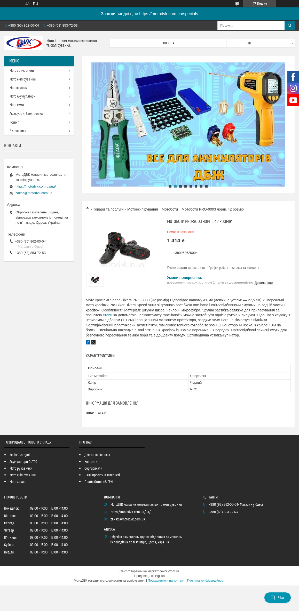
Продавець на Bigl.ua (149, 576)
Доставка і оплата (97, 455)
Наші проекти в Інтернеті (102, 475)
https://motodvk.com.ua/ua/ (35, 186)
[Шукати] (290, 25)
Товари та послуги (108, 209)
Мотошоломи (19, 88)
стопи (107, 315)
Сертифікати (93, 469)
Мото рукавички (21, 469)
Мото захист (18, 482)
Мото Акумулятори (22, 96)
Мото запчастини (22, 71)
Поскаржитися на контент (166, 580)
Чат (278, 597)
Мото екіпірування (23, 79)
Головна (168, 43)
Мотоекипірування (142, 209)
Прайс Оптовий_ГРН (98, 482)
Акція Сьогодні (20, 455)
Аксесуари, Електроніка (26, 114)
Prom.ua (173, 571)
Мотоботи (170, 209)
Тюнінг (14, 122)
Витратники (18, 131)
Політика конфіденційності (206, 580)
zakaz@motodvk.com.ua (33, 193)
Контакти (90, 462)
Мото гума (17, 105)
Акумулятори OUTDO (23, 462)
